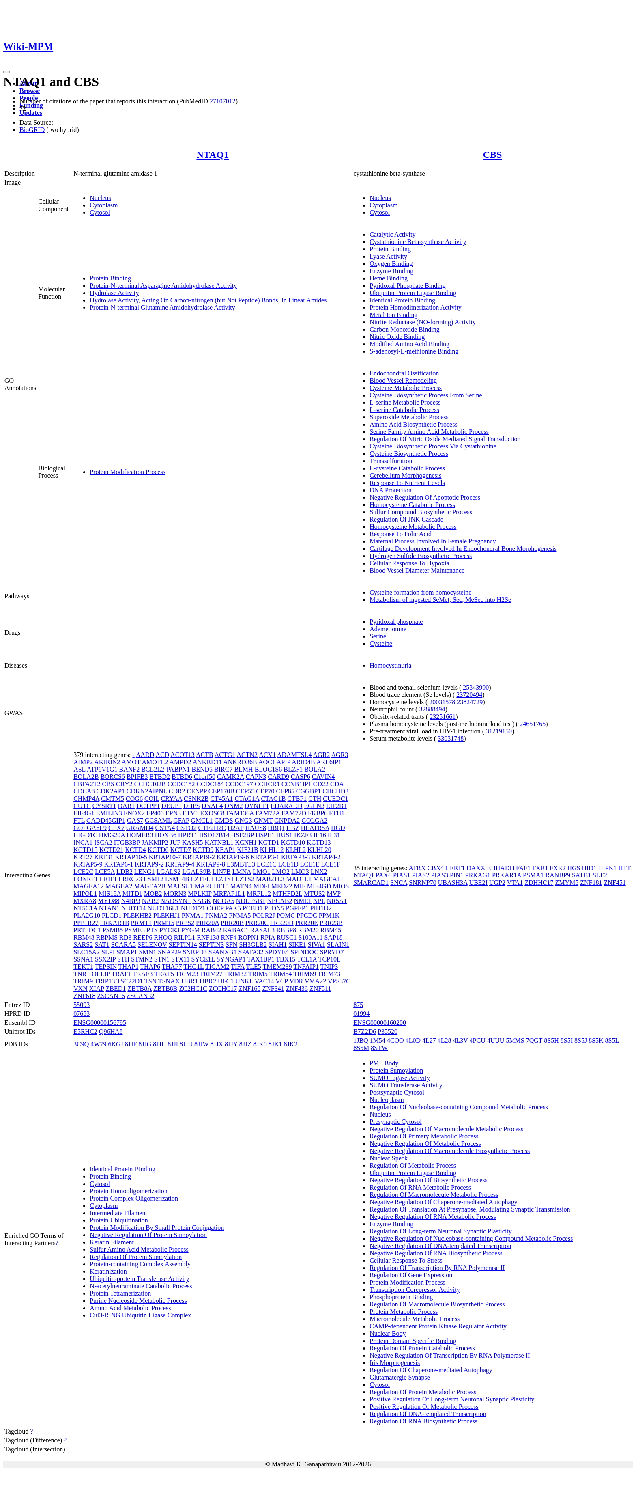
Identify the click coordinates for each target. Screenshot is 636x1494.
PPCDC (307, 915)
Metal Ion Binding (393, 314)
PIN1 (457, 875)
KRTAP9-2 (149, 864)
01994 (361, 1013)
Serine (378, 636)
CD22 (321, 783)
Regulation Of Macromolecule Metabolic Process (434, 1194)
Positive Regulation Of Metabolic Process (424, 1406)
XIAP (96, 988)
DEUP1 (171, 805)
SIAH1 (278, 944)
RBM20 (308, 930)
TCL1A (307, 959)
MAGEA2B (149, 886)
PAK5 (233, 908)
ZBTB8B (165, 988)
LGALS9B (196, 871)
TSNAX (169, 981)
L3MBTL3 (241, 864)
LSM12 (153, 878)
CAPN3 (256, 776)
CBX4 (435, 867)
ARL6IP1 (329, 762)
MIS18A (110, 893)
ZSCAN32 (140, 995)
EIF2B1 (336, 805)
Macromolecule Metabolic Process (415, 1318)
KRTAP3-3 (295, 857)
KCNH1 (246, 842)
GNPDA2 (287, 820)
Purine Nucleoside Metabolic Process (138, 1300)
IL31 (334, 835)
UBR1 (189, 981)
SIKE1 (297, 944)
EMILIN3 (109, 813)
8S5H (551, 1040)
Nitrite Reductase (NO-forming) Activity (423, 322)
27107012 (223, 101)
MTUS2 (314, 893)
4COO (395, 1040)
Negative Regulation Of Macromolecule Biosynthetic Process (450, 1150)
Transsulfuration (391, 460)
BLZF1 (293, 769)
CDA (337, 783)
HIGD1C (85, 835)
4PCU (478, 1040)
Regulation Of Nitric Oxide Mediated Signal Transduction (445, 438)
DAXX (475, 867)
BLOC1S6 (268, 769)
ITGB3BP (127, 842)
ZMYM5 (566, 882)
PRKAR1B (114, 922)
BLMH (243, 769)
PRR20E (306, 922)
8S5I (567, 1040)
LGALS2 (169, 871)
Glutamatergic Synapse (400, 1377)
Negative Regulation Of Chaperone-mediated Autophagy (443, 1202)
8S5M (361, 1047)
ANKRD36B (240, 762)
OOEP (215, 908)
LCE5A (105, 871)
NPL (319, 900)
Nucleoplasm (387, 1099)
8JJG (144, 1044)
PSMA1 (533, 875)
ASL (79, 769)
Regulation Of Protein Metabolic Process (423, 1391)
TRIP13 (105, 981)
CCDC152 (181, 783)
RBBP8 (286, 930)
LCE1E (310, 864)
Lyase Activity (388, 256)
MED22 (281, 886)
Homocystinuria (390, 665)
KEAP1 (225, 849)
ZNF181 (591, 882)
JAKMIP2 (155, 842)
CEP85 (285, 791)
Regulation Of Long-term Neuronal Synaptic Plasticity (441, 1231)
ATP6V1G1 (102, 769)
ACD (162, 754)
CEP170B (221, 791)
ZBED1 (116, 988)
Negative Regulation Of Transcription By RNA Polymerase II (450, 1355)
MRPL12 (259, 893)
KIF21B (247, 849)
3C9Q (81, 1044)
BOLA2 (314, 769)
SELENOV (152, 944)
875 (358, 1004)
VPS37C (339, 981)
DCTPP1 (148, 805)
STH (123, 959)
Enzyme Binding (391, 270)
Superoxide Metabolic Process (409, 417)
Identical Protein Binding (402, 300)
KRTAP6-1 (118, 864)
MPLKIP (199, 893)
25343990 (476, 687)
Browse (29, 90)
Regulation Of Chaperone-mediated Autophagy (431, 1370)
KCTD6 (158, 849)
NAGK (201, 900)
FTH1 (336, 813)
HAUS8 (255, 827)
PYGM (190, 930)
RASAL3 (262, 930)
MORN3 (174, 893)
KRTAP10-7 (165, 857)
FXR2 (557, 867)
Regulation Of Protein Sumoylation (136, 1256)
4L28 (444, 1040)
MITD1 (132, 893)
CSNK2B (196, 798)
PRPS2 (185, 922)
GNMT (263, 820)
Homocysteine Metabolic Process (413, 526)
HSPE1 (265, 835)
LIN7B (221, 871)
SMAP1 (127, 952)
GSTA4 (165, 827)
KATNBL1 (218, 842)
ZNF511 (320, 988)
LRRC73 (130, 878)
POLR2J (264, 915)
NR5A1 (337, 900)
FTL (79, 820)
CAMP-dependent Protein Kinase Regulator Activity (438, 1326)
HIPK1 (607, 867)
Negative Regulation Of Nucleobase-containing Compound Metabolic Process (471, 1238)
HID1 (589, 867)
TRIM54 (280, 973)
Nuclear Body (388, 1333)
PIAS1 (401, 875)
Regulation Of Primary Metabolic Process (424, 1136)
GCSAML (158, 820)
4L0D (413, 1040)
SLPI (108, 952)
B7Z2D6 (364, 1031)
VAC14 (264, 981)
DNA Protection (391, 490)
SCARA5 (123, 944)
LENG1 (144, 871)
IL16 (320, 835)
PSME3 (135, 930)
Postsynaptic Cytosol (397, 1092)
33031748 (451, 738)
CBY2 (124, 783)
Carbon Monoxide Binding (404, 329)
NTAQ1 (212, 154)
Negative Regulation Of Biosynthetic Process (429, 1180)
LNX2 (319, 871)
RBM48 (84, 937)
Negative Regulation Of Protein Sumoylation (148, 1234)
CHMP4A (86, 798)
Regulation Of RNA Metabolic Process (420, 1187)
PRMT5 (163, 922)
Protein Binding (110, 278)
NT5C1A (85, 908)
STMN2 (141, 959)
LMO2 (281, 871)
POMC (286, 915)
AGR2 (321, 754)
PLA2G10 (86, 915)
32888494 (432, 709)
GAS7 (135, 820)
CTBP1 (297, 798)
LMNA (241, 871)
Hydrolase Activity (114, 292)
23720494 (469, 694)
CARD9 (278, 776)
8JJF (131, 1044)
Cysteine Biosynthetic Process (409, 453)
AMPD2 (180, 762)
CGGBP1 (308, 791)
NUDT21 (193, 908)
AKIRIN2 (107, 762)
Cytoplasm (104, 205)
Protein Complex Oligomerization (134, 1198)
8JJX (216, 1044)
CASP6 (300, 776)
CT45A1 (221, 798)
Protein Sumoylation (396, 1070)
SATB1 (581, 875)
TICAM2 (217, 966)
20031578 (442, 701)
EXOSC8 (212, 813)
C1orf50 (204, 776)
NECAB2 (279, 900)
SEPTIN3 (211, 944)
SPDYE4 (277, 952)
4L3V (460, 1040)
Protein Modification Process (127, 471)
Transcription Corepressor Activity (415, 1289)
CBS (492, 154)
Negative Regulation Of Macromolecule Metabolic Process (446, 1128)
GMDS (223, 820)
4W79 (98, 1044)
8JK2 (291, 1044)
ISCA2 (103, 842)
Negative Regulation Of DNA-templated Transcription (440, 1245)
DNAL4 (212, 805)
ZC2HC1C (193, 988)
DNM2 (233, 805)
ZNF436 (297, 988)
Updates (30, 112)
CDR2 (177, 791)
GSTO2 (186, 827)
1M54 (377, 1040)
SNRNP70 (422, 882)
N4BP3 (130, 900)
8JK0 (260, 1044)
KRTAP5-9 (88, 864)
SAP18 (333, 937)
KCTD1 (268, 842)
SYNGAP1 (231, 959)
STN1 (162, 959)
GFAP (181, 820)
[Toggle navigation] (6, 72)
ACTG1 (225, 754)
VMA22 (315, 981)
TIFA (237, 966)
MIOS (341, 886)
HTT (624, 867)
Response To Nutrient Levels (407, 482)
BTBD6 (182, 776)
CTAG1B (273, 798)
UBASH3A (453, 882)
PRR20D (282, 922)
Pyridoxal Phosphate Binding (408, 285)
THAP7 (172, 966)
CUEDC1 (335, 798)
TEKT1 (83, 966)
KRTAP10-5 (131, 857)
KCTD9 (203, 849)
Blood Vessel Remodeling (403, 380)
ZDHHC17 (538, 882)
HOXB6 (165, 835)
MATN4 (240, 886)
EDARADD (286, 805)
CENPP (197, 791)
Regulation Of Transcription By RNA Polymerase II (437, 1267)
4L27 (429, 1040)
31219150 (499, 731)
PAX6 (383, 875)
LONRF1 (85, 878)
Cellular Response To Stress (406, 1260)
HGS (573, 867)
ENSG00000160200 (379, 1022)
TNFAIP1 (306, 966)
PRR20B (232, 922)
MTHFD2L (287, 893)
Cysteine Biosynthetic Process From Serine (426, 395)
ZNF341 (273, 988)
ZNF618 (84, 995)
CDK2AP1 (111, 791)
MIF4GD (319, 886)
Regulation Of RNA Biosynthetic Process (423, 1421)
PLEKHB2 (137, 915)
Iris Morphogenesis (395, 1362)
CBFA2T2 (86, 783)
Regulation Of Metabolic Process (413, 1165)
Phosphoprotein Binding (401, 1297)
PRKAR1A (506, 875)
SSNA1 (83, 959)
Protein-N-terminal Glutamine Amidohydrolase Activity (162, 307)
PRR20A (207, 922)
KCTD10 (293, 842)
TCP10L (329, 959)
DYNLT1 (256, 805)
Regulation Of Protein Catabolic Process (422, 1348)
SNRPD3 (195, 952)
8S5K (596, 1040)
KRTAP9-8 (210, 864)
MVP (334, 893)
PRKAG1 (477, 875)
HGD (338, 827)
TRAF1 (121, 973)
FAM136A (240, 813)
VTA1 (515, 882)
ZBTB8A (139, 988)
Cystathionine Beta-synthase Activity (418, 241)
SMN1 (148, 952)
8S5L (612, 1040)
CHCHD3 (335, 791)
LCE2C (83, 871)
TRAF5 (164, 973)
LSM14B (177, 878)
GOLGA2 (314, 820)
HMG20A (112, 835)
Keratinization (108, 1271)
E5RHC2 (85, 1031)
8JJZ (245, 1044)
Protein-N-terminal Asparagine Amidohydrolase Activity (163, 285)
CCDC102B (150, 783)
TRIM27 (211, 973)
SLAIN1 (338, 944)
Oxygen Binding (391, 263)
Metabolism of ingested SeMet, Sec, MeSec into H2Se (440, 599)
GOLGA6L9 (90, 827)
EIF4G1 (84, 813)
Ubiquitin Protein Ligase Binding (413, 292)
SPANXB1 (222, 952)
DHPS (191, 805)
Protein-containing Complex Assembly (140, 1264)
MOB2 (153, 893)
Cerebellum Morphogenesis (405, 475)
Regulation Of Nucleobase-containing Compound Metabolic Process (459, 1107)
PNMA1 (193, 915)
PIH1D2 (321, 908)
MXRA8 (84, 900)
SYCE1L (203, 959)
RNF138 (208, 937)
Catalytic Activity (392, 234)
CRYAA (171, 798)
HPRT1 (188, 835)
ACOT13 (182, 754)
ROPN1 (248, 937)
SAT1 (102, 944)
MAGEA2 (119, 886)
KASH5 (192, 842)
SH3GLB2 (252, 944)
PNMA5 (240, 915)
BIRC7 (223, 769)
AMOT (130, 762)
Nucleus (100, 197)
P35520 (388, 1031)
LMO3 (300, 871)
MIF (299, 886)
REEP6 (142, 937)
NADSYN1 (175, 900)
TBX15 (285, 959)
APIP (283, 762)
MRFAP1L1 (229, 893)
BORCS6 (112, 776)
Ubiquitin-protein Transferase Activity (139, 1278)
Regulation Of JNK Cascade (406, 519)
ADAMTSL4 (294, 754)
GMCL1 (202, 820)
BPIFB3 (137, 776)
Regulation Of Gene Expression (411, 1275)
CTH (314, 798)
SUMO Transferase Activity (406, 1085)
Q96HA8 (111, 1031)
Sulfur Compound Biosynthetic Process (421, 512)
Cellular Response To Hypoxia (409, 563)
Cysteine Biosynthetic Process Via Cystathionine (433, 446)
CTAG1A (246, 798)
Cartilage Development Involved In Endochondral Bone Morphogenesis (463, 548)
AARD (145, 754)
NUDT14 (133, 908)
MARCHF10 (212, 886)
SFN (231, 944)
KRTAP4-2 (326, 857)
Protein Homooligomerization (129, 1191)
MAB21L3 (270, 878)
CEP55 (245, 791)
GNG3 (243, 820)
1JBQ (360, 1040)
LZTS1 (224, 878)
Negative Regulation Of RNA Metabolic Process (433, 1216)
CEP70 (265, 791)
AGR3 (339, 754)
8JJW (201, 1044)
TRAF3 (143, 973)
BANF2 (129, 769)
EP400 (155, 813)
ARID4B (303, 762)
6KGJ (115, 1044)
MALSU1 (180, 886)
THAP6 (150, 966)
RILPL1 (184, 937)
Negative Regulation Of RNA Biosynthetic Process (436, 1253)
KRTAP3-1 (264, 857)
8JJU (186, 1044)
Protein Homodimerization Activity (416, 307)
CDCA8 (84, 791)
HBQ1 (276, 827)
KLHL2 (295, 849)
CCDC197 (239, 783)
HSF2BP (242, 835)
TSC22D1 (129, 981)
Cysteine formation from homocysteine (420, 592)
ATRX (417, 867)
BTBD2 (159, 776)
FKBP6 (317, 813)
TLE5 (253, 966)
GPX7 (116, 827)
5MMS (515, 1040)
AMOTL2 (155, 762)
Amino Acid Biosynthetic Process (413, 424)
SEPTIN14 (183, 944)
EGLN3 (314, 805)
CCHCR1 (267, 783)
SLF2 (600, 875)
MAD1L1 (299, 878)
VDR (296, 981)
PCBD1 (253, 908)
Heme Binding (389, 278)
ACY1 (267, 754)
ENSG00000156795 (99, 1022)
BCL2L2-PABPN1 (165, 769)
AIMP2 (83, 762)
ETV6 (190, 813)
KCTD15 (85, 849)
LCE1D (288, 864)
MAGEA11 (328, 878)
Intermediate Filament (118, 1212)
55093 (81, 1004)
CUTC (82, 805)
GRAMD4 (140, 827)
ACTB (204, 754)
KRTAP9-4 (180, 864)
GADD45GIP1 (105, 820)
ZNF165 (249, 988)
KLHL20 (319, 849)
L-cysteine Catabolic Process (407, 468)
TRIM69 (304, 973)
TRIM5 (258, 973)
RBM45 (331, 930)
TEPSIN (106, 966)
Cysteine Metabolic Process (406, 387)
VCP (281, 981)
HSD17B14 (214, 835)
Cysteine (381, 643)
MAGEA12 (88, 886)
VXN (80, 988)
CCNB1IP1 (296, 783)
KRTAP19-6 (233, 857)
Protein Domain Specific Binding (413, 1340)
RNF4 (228, 937)
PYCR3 (169, 930)
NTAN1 (109, 908)
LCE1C (267, 864)
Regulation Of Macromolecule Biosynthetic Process (437, 1304)
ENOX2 (134, 813)
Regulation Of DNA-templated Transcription (428, 1413)
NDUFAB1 (251, 900)
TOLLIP (99, 973)
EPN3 (173, 813)
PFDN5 (274, 908)
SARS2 (83, 944)
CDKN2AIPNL (147, 791)
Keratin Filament (112, 1242)
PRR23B (331, 922)
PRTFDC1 (87, 930)
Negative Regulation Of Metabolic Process (425, 1143)
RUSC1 (287, 937)
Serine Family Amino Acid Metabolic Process (429, 431)
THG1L (193, 966)
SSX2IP (105, 959)
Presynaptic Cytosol (395, 1121)
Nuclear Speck (389, 1158)
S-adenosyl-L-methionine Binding (414, 351)
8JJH (159, 1044)
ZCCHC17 (223, 988)
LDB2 (124, 871)
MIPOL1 (85, 893)
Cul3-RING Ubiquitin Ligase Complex (140, 1315)
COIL (151, 798)
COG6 (134, 798)
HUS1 (284, 835)
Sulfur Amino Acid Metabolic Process (139, 1249)
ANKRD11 (207, 762)
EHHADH (500, 867)
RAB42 (211, 930)
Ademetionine (388, 628)
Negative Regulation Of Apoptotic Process (425, 497)
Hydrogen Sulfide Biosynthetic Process (421, 555)
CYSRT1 (104, 805)
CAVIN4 (323, 776)
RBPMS (107, 937)
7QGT (534, 1040)
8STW (379, 1047)
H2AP (235, 827)
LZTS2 (245, 878)
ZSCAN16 (111, 995)
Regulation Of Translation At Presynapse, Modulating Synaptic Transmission (470, 1209)
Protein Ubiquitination (119, 1220)
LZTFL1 (202, 878)
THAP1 (128, 966)
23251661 (443, 716)
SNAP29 (169, 952)
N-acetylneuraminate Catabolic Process (141, 1286)
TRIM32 (235, 973)
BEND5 (202, 769)
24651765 (533, 723)
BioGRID (32, 129)
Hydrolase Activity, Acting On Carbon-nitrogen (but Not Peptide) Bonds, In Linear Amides (208, 300)
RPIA (267, 937)
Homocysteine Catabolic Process (412, 504)
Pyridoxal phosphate (396, 621)
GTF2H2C (212, 827)
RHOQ (163, 937)
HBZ (292, 827)
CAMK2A (230, 776)
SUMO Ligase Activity (400, 1077)
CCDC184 (210, 783)
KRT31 (103, 857)
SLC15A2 (86, 952)
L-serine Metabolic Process (405, 402)
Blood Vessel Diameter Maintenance (417, 570)
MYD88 (108, 900)
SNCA (398, 882)
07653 (81, 1013)
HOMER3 (140, 835)
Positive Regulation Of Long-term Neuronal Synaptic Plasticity (452, 1399)
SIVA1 (316, 944)
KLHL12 (272, 849)
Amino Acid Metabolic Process (130, 1307)
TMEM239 (277, 966)
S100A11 (311, 937)
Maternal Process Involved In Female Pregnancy (433, 541)
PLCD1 (112, 915)
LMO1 (262, 871)
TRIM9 (83, 981)
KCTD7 (180, 849)
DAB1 (126, 805)
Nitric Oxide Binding (397, 336)
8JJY (231, 1044)
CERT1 (455, 867)
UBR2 (208, 981)
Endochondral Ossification (404, 373)
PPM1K (329, 915)
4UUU (496, 1040)
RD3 (125, 937)
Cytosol (100, 212)
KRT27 (82, 857)
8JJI (173, 1044)
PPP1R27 (85, 922)
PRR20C (257, 922)
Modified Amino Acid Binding (409, 344)
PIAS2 (421, 875)
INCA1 (82, 842)
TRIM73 (329, 973)
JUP (175, 842)
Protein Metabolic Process (404, 1311)
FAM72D (293, 813)
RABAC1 (236, 930)
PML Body (384, 1063)
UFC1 (226, 981)
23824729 (470, 701)
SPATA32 (250, 952)
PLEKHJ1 (166, 915)
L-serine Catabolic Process (404, 409)
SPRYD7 (332, 952)
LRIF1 (108, 878)
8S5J (580, 1040)
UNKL (244, 981)
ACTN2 (247, 754)
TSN (150, 981)
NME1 (303, 900)
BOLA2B (86, 776)
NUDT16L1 (163, 908)
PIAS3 (439, 875)
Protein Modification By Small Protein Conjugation (157, 1227)
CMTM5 (112, 798)
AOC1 (266, 762)
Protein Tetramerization (120, 1293)
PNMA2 (216, 915)
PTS (152, 930)
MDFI (262, 886)
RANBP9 (558, 875)
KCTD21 (111, 849)
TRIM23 (187, 973)
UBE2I (478, 882)
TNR (79, 973)
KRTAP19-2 (199, 857)
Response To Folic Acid (401, 533)
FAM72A (268, 813)
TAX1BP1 (260, 959)
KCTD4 (135, 849)
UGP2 (497, 882)
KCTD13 (319, 842)
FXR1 (540, 867)
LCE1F (330, 864)
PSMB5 (113, 930)
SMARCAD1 (371, 882)
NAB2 (150, 900)
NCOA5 (223, 900)
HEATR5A (315, 827)
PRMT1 (141, 922)
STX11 (180, 959)
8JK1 (275, 1044)
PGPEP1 (297, 908)
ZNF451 (614, 882)
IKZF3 (303, 835)
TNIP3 (329, 966)
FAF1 (523, 867)
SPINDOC (304, 952)
